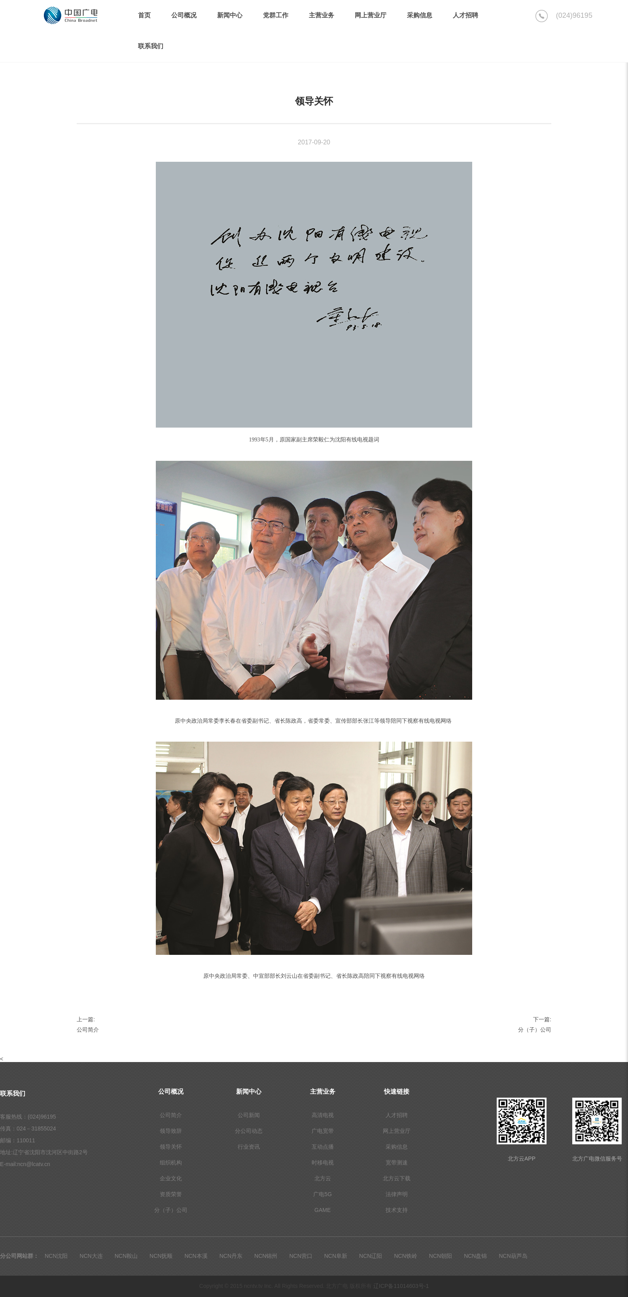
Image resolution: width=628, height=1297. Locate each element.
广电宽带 (323, 1131)
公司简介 (88, 1029)
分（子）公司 (534, 1029)
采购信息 (397, 1147)
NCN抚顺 (160, 1256)
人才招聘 (397, 1115)
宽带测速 (397, 1162)
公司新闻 (249, 1115)
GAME (322, 1210)
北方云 (322, 1178)
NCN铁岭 (405, 1256)
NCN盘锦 (475, 1256)
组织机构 (171, 1162)
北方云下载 (396, 1178)
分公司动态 (249, 1131)
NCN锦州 (265, 1256)
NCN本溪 (195, 1256)
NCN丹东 (230, 1256)
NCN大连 (90, 1256)
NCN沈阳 (56, 1256)
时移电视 (323, 1162)
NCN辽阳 (370, 1256)
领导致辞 (171, 1131)
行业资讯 (249, 1147)
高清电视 (323, 1115)
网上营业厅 (396, 1131)
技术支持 (397, 1210)
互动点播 (323, 1147)
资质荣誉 (171, 1194)
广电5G (322, 1194)
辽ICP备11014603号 (401, 1286)
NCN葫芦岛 (513, 1256)
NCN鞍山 (126, 1256)
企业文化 (171, 1178)
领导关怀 (171, 1147)
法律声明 (397, 1194)
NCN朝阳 (440, 1256)
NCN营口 (300, 1256)
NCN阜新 (335, 1256)
